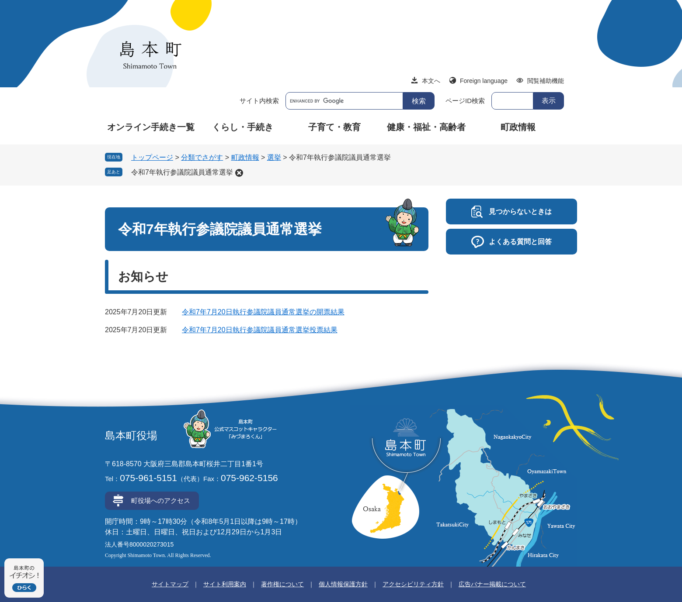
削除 (239, 173)
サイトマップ (170, 584)
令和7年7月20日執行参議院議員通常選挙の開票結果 (263, 312)
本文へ (431, 80)
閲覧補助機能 (545, 80)
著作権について (282, 584)
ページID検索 (465, 100)
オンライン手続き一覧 (151, 127)
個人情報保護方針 (343, 584)
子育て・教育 (334, 127)
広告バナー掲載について (492, 584)
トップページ (152, 157)
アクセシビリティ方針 (413, 584)
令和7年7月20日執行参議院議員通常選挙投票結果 (260, 330)
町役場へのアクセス (160, 500)
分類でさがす (202, 157)
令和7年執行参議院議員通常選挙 (182, 172)
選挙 (274, 157)
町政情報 (518, 127)
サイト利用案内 (224, 584)
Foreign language (484, 80)
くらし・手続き (242, 127)
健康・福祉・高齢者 (426, 127)
